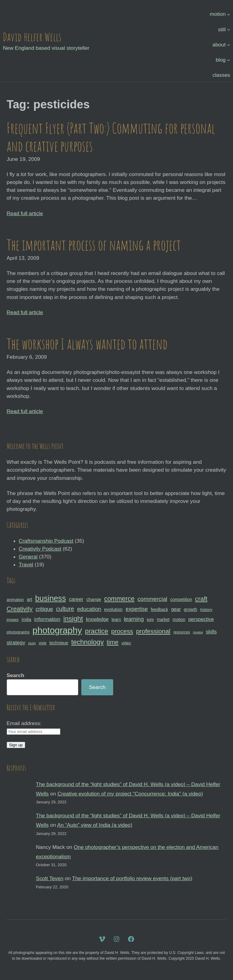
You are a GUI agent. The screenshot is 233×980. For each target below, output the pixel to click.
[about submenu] (228, 44)
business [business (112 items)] (50, 598)
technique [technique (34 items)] (58, 642)
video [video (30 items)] (126, 643)
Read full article (25, 213)
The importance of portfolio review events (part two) (132, 878)
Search (15, 675)
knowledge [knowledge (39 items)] (97, 619)
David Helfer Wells (32, 36)
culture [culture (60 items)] (65, 608)
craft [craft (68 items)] (201, 598)
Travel (26, 564)
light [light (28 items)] (150, 620)
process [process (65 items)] (122, 631)
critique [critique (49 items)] (44, 609)
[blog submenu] (228, 59)
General (28, 557)
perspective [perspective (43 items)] (201, 619)
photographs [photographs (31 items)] (18, 632)
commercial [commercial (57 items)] (152, 599)
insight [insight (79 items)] (73, 618)
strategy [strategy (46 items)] (16, 642)
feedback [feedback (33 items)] (159, 609)
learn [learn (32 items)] (116, 619)
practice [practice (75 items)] (96, 631)
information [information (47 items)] (47, 619)
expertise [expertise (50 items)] (137, 609)
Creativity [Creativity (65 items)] (20, 608)
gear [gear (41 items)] (176, 609)
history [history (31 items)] (206, 609)
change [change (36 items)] (93, 599)
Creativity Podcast (40, 549)
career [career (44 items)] (76, 599)
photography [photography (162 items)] (57, 630)
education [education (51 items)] (89, 609)
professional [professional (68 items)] (153, 631)
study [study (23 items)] (32, 643)
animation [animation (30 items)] (15, 599)
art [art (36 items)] (29, 599)
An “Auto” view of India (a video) (94, 825)
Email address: (24, 723)
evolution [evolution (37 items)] (113, 609)
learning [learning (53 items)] (134, 619)
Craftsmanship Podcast (46, 541)
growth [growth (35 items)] (190, 609)
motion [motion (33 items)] (179, 619)
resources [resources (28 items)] (181, 632)
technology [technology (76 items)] (87, 642)
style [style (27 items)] (42, 643)
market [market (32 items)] (163, 619)
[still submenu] (228, 29)
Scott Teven (49, 878)
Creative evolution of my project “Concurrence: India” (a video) (130, 794)
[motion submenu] (228, 13)
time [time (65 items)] (113, 642)
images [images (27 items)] (13, 620)
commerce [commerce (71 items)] (119, 598)
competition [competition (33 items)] (181, 599)
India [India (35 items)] (26, 619)
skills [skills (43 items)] (211, 631)
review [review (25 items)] (198, 632)
